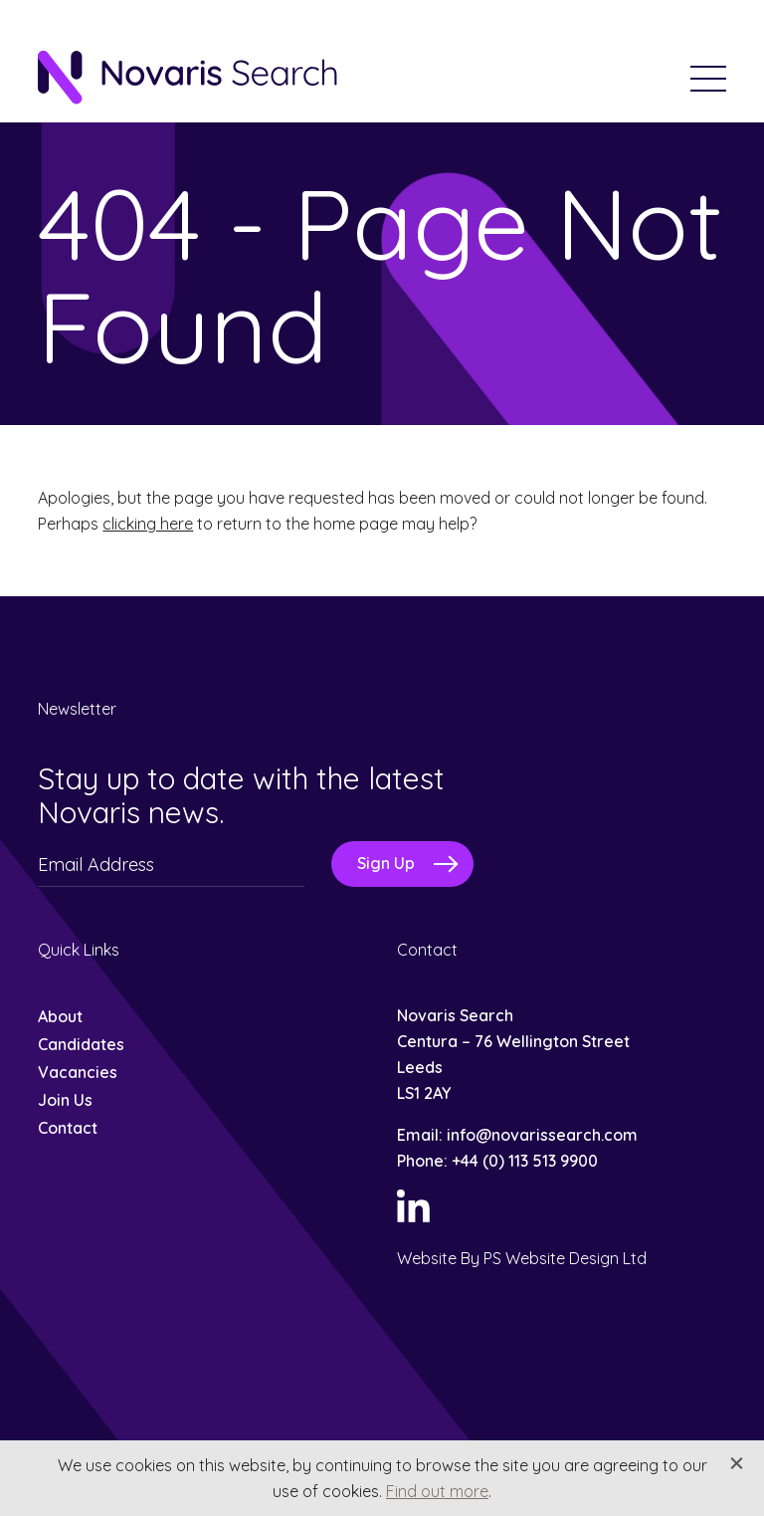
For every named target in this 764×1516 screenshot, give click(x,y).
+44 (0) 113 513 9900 (525, 1161)
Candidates (81, 1044)
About (60, 1016)
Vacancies (77, 1072)
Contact (67, 1128)
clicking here (147, 524)
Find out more (437, 1491)
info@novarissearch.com (542, 1135)
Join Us (65, 1100)
